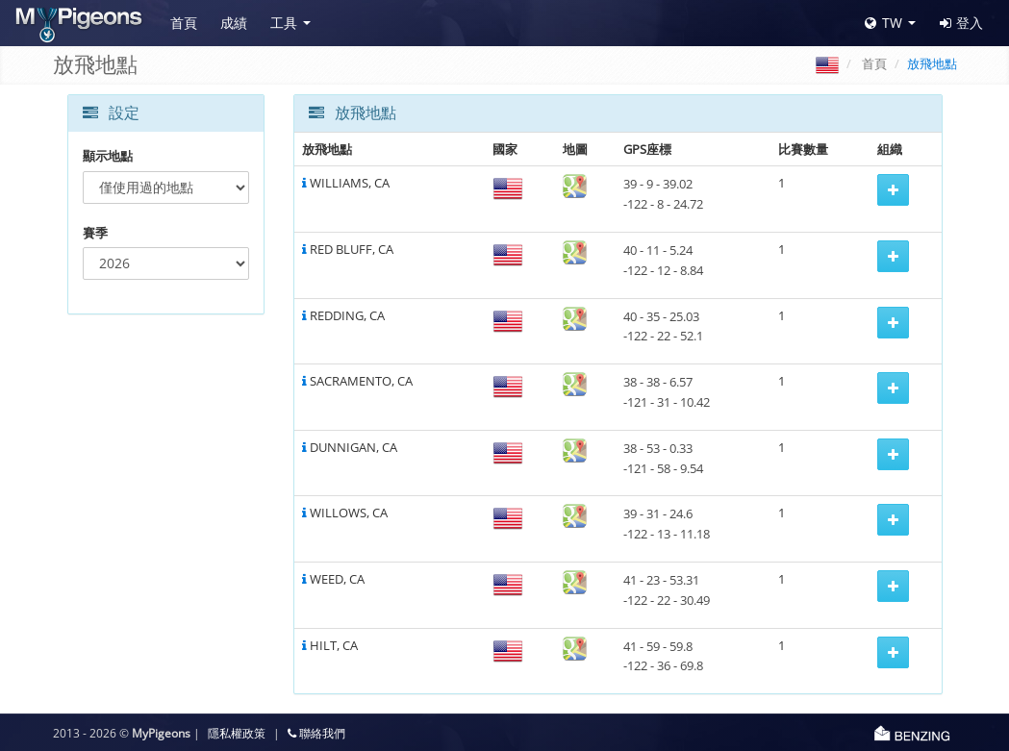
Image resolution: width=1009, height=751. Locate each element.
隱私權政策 (236, 733)
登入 (961, 23)
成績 (233, 22)
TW (883, 22)
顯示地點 (108, 155)
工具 (283, 22)
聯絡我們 (316, 733)
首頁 (183, 22)
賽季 (95, 232)
